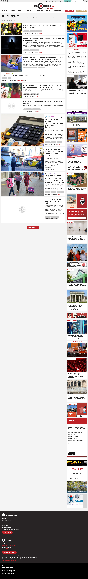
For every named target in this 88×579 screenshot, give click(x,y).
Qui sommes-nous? (7, 520)
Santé (29, 36)
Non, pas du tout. (74, 438)
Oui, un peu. (72, 434)
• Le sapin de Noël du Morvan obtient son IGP (76, 67)
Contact (5, 518)
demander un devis (9, 552)
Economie (47, 116)
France (25, 36)
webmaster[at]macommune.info (9, 560)
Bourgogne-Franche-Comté (52, 115)
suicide (37, 50)
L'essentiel (77, 49)
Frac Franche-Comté (49, 218)
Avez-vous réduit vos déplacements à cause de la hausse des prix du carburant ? (76, 428)
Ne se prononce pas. (74, 443)
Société (33, 36)
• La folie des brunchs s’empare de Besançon (77, 53)
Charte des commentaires (9, 522)
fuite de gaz (32, 31)
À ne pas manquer (77, 341)
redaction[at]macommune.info (9, 545)
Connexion (82, 218)
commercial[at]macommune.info (9, 548)
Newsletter (7, 532)
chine (25, 67)
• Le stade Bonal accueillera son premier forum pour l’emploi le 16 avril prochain (77, 57)
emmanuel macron (55, 216)
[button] (83, 1)
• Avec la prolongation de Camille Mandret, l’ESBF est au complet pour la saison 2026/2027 (76, 62)
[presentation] (67, 349)
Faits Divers (36, 23)
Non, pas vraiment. (74, 436)
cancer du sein (26, 94)
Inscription (72, 218)
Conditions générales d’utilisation (11, 529)
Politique (8, 73)
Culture (31, 83)
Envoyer (72, 454)
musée (56, 218)
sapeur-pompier (39, 31)
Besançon (25, 83)
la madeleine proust (36, 109)
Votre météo (77, 459)
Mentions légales (7, 527)
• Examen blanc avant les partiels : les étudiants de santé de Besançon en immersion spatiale (76, 71)
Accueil (3, 20)
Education (52, 173)
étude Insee (59, 142)
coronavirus (32, 50)
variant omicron (41, 67)
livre (37, 94)
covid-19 (35, 67)
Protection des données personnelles (12, 523)
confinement (26, 31)
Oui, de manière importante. (76, 432)
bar (24, 109)
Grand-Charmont (27, 23)
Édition (46, 8)
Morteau (25, 100)
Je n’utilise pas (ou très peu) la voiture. (76, 441)
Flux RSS (5, 525)
